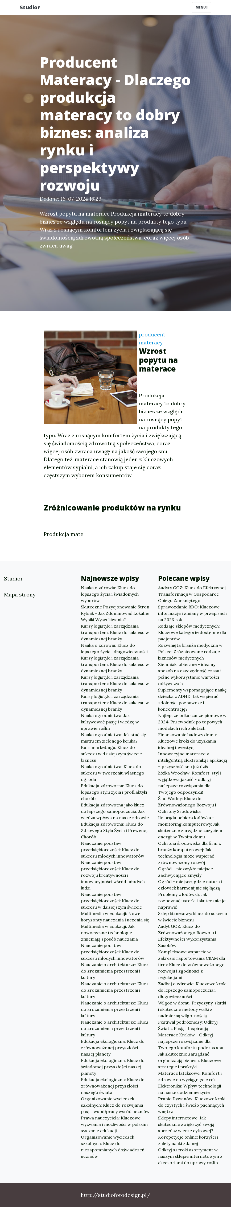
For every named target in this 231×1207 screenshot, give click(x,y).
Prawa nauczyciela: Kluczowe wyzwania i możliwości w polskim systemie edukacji (114, 1124)
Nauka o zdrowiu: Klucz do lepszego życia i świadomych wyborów (110, 594)
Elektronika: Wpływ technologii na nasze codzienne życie (189, 1089)
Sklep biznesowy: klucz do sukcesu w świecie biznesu (192, 916)
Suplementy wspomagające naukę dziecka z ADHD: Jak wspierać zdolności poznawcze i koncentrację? (192, 699)
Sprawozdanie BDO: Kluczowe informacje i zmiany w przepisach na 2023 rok (192, 613)
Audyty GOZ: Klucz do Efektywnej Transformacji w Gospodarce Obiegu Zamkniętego (192, 594)
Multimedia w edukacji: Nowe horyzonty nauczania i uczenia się (115, 916)
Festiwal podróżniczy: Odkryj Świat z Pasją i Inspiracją (188, 1025)
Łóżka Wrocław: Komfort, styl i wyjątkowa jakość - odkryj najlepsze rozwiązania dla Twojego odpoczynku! (189, 782)
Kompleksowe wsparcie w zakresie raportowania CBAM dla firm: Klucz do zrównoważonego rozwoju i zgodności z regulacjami (191, 964)
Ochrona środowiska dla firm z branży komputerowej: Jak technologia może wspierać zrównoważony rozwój (189, 853)
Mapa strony (20, 594)
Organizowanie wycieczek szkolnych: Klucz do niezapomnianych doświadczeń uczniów (113, 1146)
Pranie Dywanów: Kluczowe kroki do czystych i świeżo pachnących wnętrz (191, 1105)
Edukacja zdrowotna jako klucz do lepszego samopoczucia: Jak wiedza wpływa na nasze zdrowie (115, 811)
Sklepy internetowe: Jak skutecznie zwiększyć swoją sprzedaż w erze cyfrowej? (186, 1124)
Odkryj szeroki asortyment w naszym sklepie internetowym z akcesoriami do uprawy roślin (190, 1156)
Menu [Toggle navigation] (202, 7)
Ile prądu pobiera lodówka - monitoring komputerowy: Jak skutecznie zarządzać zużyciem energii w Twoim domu (190, 827)
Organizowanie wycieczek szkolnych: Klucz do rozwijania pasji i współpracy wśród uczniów (115, 1105)
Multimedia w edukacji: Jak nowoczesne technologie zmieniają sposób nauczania (109, 933)
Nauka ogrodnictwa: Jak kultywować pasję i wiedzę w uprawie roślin (110, 722)
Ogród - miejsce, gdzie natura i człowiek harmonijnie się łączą (190, 885)
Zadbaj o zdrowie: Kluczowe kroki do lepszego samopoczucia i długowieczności (192, 990)
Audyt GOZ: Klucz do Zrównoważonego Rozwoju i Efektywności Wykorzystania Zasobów (187, 936)
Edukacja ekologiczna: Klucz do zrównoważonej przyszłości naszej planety (113, 1048)
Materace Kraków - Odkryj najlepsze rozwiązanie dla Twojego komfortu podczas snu (190, 1041)
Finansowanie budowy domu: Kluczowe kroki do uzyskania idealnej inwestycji (187, 741)
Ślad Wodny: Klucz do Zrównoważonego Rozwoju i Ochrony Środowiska (187, 805)
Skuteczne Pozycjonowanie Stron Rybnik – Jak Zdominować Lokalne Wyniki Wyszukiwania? (115, 613)
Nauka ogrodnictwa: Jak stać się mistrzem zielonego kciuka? (113, 738)
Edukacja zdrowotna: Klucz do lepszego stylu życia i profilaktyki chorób (114, 792)
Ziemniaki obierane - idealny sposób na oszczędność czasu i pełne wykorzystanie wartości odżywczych (189, 674)
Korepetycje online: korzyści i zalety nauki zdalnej (188, 1140)
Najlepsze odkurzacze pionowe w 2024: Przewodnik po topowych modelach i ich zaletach (192, 722)
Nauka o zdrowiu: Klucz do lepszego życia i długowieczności (114, 648)
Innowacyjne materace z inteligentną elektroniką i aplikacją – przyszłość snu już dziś (192, 760)
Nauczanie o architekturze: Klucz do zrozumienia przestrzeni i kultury (114, 971)
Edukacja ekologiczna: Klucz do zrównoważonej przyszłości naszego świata (113, 1086)
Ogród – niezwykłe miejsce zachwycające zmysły (185, 872)
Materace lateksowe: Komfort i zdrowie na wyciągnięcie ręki (190, 1076)
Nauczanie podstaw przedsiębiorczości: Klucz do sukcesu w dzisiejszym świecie (111, 901)
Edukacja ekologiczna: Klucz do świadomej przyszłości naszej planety (113, 1067)
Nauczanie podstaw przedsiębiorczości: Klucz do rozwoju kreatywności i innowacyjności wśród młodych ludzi (113, 875)
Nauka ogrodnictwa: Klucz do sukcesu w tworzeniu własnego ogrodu (112, 773)
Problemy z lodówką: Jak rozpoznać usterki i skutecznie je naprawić (191, 901)
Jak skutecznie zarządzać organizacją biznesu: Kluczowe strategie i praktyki (189, 1060)
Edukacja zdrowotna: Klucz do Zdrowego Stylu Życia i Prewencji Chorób (114, 830)
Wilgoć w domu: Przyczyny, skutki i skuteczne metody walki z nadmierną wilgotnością (192, 1009)
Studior (30, 7)
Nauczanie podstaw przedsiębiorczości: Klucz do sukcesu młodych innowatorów (112, 850)
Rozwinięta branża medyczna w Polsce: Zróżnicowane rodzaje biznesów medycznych (190, 651)
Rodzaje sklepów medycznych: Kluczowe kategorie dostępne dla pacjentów (192, 632)
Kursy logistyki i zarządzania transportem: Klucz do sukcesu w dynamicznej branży (115, 632)
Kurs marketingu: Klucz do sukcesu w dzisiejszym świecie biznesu (111, 754)
